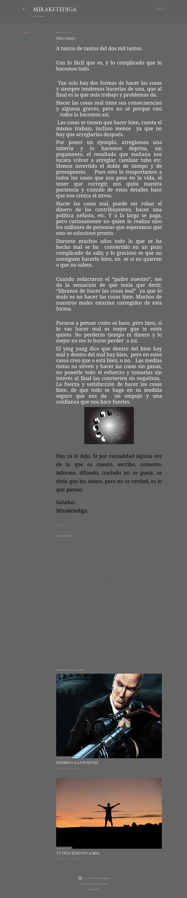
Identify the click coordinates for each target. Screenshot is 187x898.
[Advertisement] (109, 639)
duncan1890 (102, 884)
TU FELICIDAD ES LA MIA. (78, 853)
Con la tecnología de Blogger (93, 878)
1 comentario (74, 768)
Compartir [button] (26, 32)
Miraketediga (55, 9)
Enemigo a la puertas (77, 762)
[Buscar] (160, 9)
